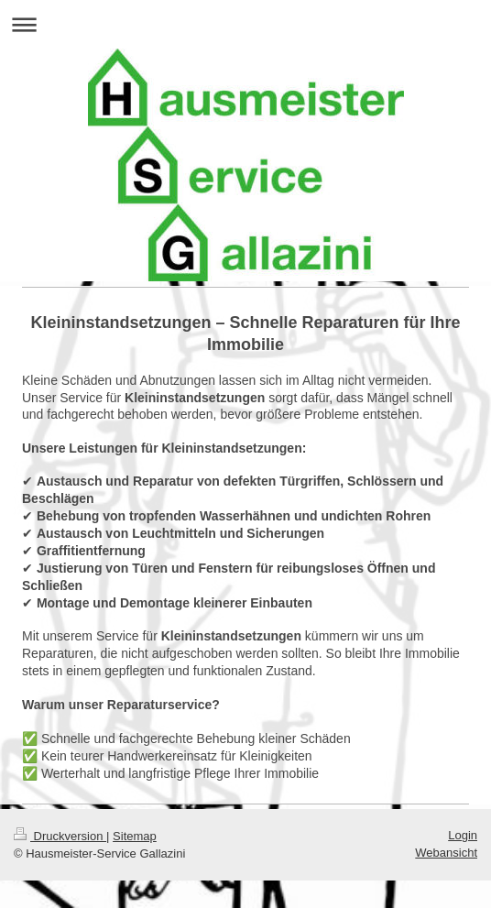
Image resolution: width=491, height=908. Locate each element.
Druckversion (60, 836)
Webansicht (446, 852)
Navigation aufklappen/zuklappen (245, 24)
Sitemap (135, 836)
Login (462, 835)
